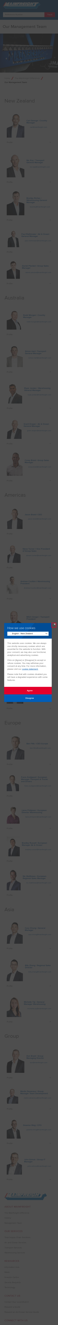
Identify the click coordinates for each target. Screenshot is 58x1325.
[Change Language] (28, 634)
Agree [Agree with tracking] (28, 690)
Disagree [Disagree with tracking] (28, 698)
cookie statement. (30, 669)
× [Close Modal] (55, 625)
